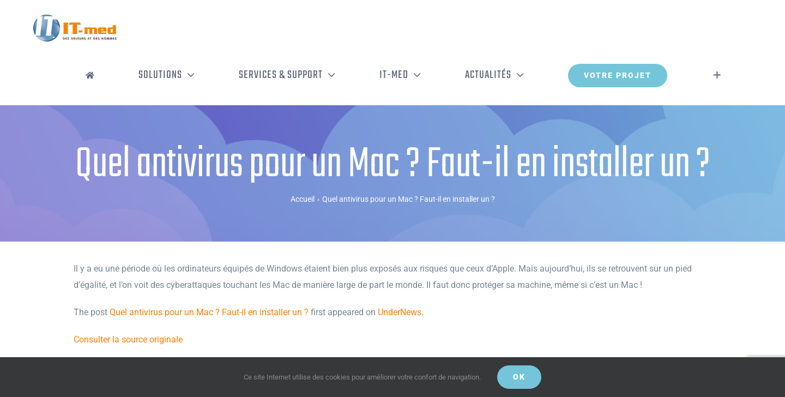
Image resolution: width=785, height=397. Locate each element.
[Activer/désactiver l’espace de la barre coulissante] (717, 75)
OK (519, 376)
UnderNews (399, 312)
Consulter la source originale (128, 339)
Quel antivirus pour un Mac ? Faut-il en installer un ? (209, 312)
